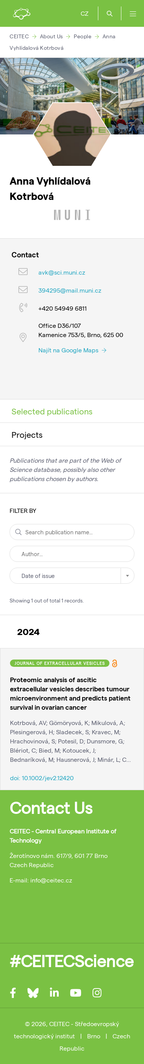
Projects (27, 434)
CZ (84, 13)
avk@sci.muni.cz (61, 272)
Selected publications (52, 411)
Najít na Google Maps (72, 350)
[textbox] (72, 575)
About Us (51, 36)
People (82, 36)
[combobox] (72, 576)
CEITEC (19, 36)
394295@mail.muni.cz (69, 290)
